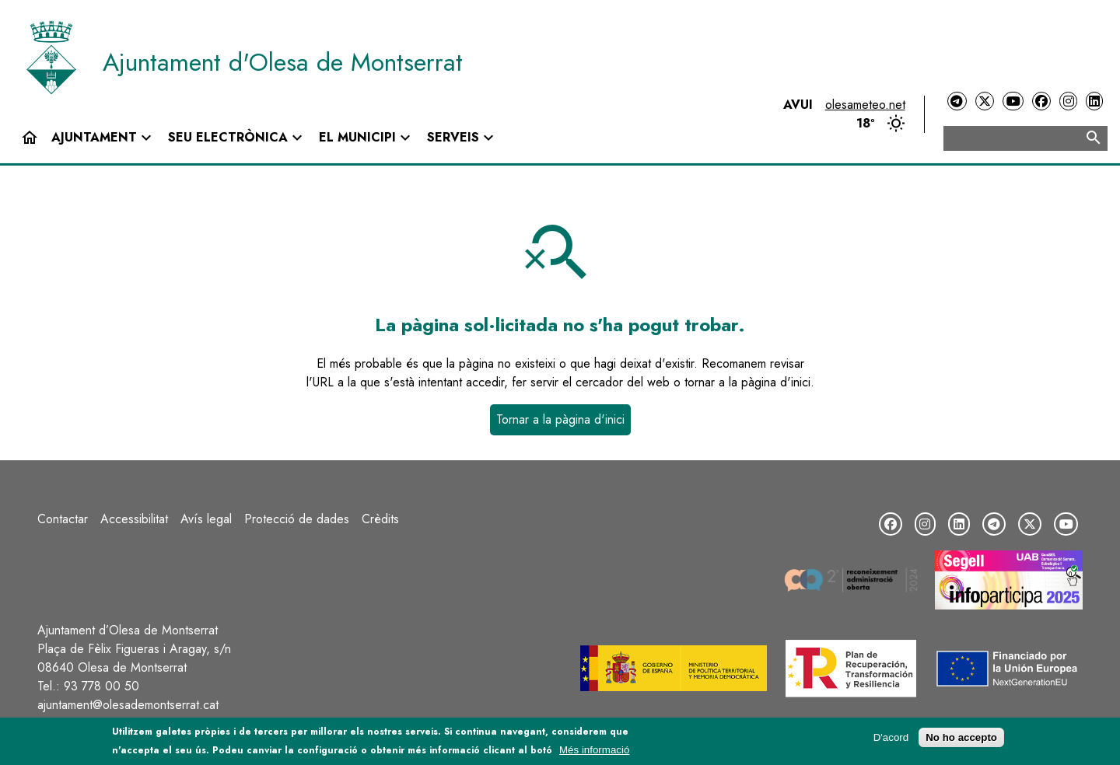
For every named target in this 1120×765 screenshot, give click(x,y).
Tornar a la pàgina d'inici (560, 419)
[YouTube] (1013, 101)
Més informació (594, 752)
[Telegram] (956, 101)
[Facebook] (1041, 101)
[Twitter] (984, 101)
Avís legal (206, 519)
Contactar (62, 519)
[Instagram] (1067, 101)
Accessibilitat (134, 519)
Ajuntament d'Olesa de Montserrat (283, 62)
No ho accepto (961, 740)
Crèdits (380, 519)
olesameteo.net (865, 105)
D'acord (891, 740)
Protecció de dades (296, 519)
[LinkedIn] (1094, 101)
